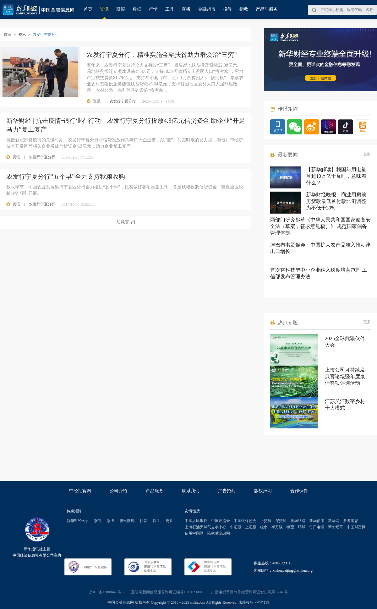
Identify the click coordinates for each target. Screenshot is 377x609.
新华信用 (316, 521)
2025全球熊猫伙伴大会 (345, 342)
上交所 (265, 521)
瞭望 (290, 527)
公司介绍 (118, 490)
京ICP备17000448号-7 (106, 592)
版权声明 (263, 490)
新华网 (333, 521)
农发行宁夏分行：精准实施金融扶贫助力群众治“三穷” (162, 54)
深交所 (281, 521)
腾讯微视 (126, 521)
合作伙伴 (299, 490)
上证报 (250, 527)
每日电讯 (316, 527)
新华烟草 (335, 527)
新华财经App (77, 521)
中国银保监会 (245, 521)
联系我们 (190, 490)
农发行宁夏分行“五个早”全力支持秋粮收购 (65, 176)
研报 (120, 9)
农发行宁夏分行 (42, 157)
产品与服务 (267, 9)
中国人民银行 (196, 521)
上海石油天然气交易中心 (205, 527)
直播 (186, 9)
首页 (88, 9)
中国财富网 (356, 527)
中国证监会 (220, 521)
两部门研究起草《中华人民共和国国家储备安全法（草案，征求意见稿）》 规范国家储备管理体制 (320, 226)
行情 (153, 9)
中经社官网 (80, 490)
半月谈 (277, 527)
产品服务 (154, 490)
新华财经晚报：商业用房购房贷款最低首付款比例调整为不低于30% (336, 201)
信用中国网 (194, 533)
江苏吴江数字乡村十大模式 (345, 405)
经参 (264, 527)
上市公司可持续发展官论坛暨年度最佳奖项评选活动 (345, 376)
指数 (243, 9)
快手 (156, 521)
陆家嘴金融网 (218, 533)
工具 (169, 9)
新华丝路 (297, 521)
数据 (137, 9)
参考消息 (350, 521)
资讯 (104, 9)
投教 (227, 9)
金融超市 (207, 9)
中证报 (235, 527)
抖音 (143, 521)
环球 (301, 527)
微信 (97, 521)
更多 (367, 154)
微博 (110, 521)
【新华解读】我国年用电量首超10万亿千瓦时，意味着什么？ (336, 176)
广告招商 (227, 490)
